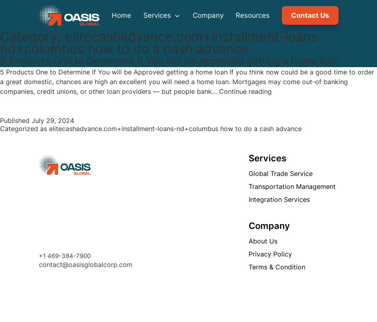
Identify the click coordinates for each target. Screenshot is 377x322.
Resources (253, 15)
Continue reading (245, 91)
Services (162, 15)
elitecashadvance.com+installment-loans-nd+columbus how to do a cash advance (175, 129)
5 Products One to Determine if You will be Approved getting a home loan (169, 61)
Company (208, 15)
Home (121, 15)
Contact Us (310, 15)
